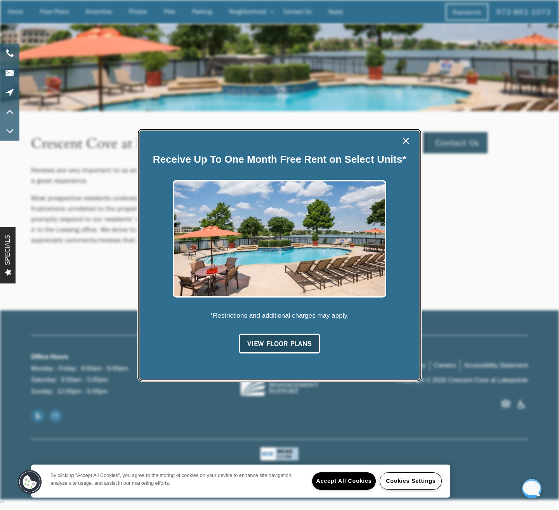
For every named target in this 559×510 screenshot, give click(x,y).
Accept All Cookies (344, 481)
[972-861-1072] (9, 53)
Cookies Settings (411, 481)
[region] (240, 481)
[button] (279, 344)
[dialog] (279, 255)
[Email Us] (9, 72)
